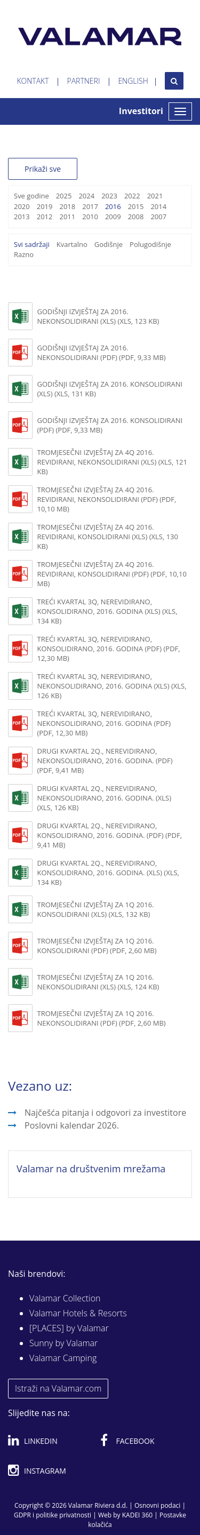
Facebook (127, 1439)
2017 (90, 206)
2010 (90, 216)
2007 (158, 216)
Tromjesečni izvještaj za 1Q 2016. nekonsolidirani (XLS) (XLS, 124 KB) (98, 982)
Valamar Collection (65, 1298)
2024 (86, 196)
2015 (136, 206)
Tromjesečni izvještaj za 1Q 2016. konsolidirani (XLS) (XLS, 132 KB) (95, 909)
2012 (45, 216)
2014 (158, 206)
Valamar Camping (63, 1358)
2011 (67, 216)
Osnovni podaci (157, 1505)
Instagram (37, 1468)
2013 (22, 216)
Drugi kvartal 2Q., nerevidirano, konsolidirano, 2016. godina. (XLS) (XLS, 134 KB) (108, 872)
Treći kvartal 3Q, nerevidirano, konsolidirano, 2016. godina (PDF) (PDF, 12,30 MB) (108, 648)
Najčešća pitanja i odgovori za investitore (105, 1112)
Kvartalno (72, 244)
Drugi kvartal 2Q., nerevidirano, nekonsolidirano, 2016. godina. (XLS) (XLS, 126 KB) (104, 798)
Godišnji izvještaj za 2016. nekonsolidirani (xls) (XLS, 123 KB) (98, 316)
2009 (113, 216)
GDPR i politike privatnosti (52, 1515)
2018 (67, 206)
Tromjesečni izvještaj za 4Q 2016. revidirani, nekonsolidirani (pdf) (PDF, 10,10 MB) (106, 499)
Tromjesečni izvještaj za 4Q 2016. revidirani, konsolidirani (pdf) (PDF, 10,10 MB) (111, 573)
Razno (24, 254)
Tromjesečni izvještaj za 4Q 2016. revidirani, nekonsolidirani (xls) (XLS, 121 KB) (112, 461)
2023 (109, 196)
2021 (155, 196)
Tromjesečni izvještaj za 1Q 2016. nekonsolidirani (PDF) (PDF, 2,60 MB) (101, 1018)
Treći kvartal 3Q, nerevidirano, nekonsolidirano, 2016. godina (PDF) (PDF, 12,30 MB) (104, 723)
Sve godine (31, 196)
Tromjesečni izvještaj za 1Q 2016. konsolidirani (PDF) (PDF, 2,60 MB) (96, 945)
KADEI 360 (137, 1515)
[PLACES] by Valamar (69, 1328)
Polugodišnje (150, 244)
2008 (136, 216)
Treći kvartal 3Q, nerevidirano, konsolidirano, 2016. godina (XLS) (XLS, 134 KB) (107, 611)
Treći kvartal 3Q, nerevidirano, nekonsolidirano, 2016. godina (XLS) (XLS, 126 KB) (111, 685)
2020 (22, 206)
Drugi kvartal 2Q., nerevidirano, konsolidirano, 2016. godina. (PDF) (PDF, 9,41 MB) (109, 835)
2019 (45, 206)
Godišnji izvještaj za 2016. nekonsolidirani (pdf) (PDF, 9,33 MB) (101, 352)
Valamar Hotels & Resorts (78, 1313)
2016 (113, 206)
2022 (132, 196)
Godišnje (108, 244)
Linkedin (33, 1439)
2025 (64, 196)
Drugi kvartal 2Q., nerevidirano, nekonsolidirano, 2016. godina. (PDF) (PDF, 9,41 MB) (104, 760)
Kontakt (33, 81)
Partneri (83, 81)
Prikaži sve (43, 169)
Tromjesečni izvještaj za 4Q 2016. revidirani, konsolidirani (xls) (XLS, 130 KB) (107, 536)
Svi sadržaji (32, 244)
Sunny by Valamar (63, 1343)
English (133, 81)
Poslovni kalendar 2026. (72, 1125)
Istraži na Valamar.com (58, 1388)
